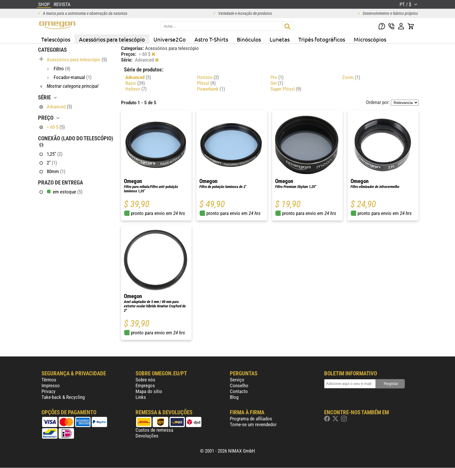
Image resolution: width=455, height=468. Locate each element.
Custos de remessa (154, 430)
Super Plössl (285, 89)
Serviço (237, 380)
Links (141, 397)
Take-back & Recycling (63, 397)
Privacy (48, 391)
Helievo (136, 89)
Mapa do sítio (149, 391)
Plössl (206, 83)
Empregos (145, 385)
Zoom (351, 77)
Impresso (50, 385)
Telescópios (55, 39)
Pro (277, 77)
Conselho (239, 385)
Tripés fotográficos (321, 39)
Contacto (239, 391)
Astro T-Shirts (211, 39)
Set (276, 83)
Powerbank (211, 89)
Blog (234, 397)
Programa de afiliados (251, 419)
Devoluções (147, 436)
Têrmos (48, 380)
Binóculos (249, 39)
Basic (135, 83)
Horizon (208, 77)
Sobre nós (145, 380)
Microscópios (370, 39)
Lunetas (280, 39)
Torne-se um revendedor (253, 424)
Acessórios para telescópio (112, 39)
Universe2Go (170, 39)
